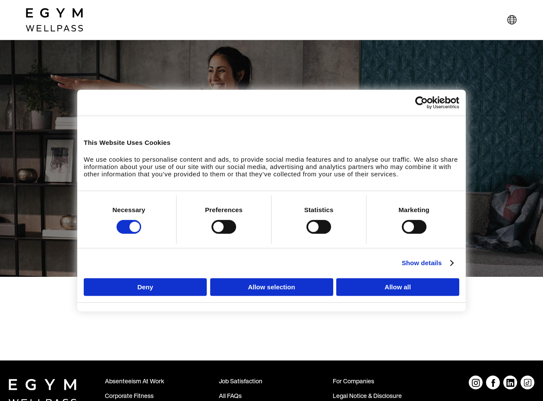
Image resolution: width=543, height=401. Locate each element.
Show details (422, 262)
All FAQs (230, 395)
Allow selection (271, 287)
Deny (145, 287)
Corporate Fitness (129, 395)
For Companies (353, 380)
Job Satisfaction (240, 380)
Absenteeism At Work (134, 380)
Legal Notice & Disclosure (367, 395)
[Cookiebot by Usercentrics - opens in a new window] (421, 102)
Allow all (398, 287)
